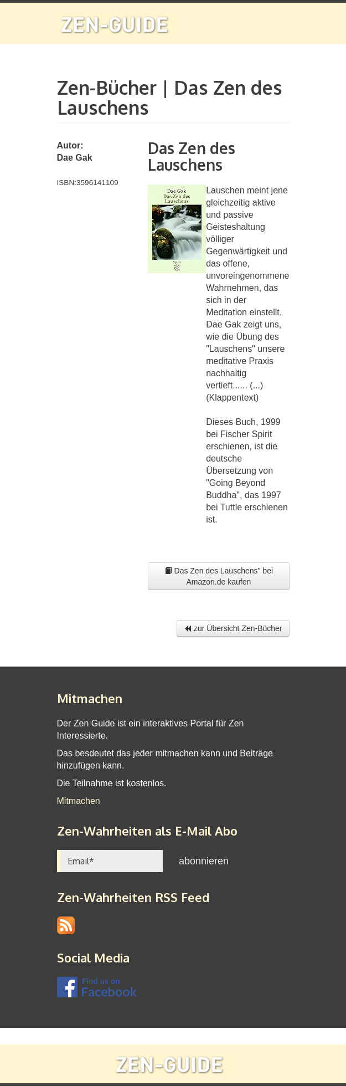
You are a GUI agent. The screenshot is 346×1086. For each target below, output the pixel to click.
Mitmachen (78, 801)
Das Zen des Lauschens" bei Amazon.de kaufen (218, 576)
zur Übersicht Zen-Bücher (233, 628)
